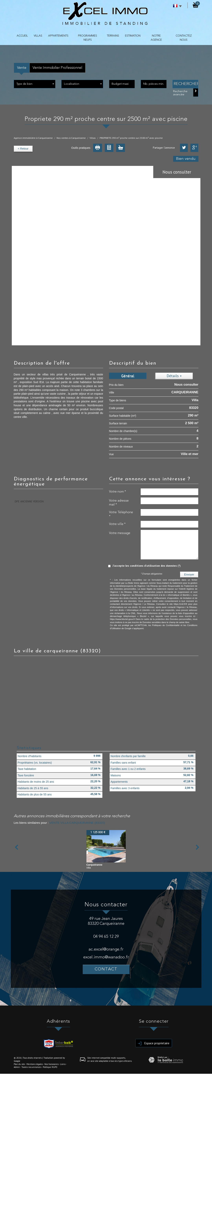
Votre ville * (117, 524)
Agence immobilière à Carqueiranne (33, 137)
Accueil (22, 35)
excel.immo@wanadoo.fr (106, 957)
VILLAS (38, 35)
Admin (17, 1067)
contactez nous (184, 37)
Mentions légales (35, 1064)
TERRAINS (113, 35)
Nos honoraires (51, 1064)
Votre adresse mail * (119, 502)
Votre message (119, 533)
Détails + (174, 375)
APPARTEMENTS (58, 35)
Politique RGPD (50, 1067)
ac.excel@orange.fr (106, 949)
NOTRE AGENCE (156, 37)
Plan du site (19, 1064)
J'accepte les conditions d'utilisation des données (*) (147, 565)
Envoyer (189, 574)
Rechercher (186, 84)
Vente (21, 68)
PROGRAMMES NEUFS (87, 37)
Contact (106, 969)
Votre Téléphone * (121, 514)
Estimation (132, 35)
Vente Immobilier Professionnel (57, 68)
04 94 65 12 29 (106, 937)
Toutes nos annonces (31, 1067)
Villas (93, 137)
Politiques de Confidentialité (166, 625)
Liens (62, 1064)
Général (127, 375)
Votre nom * (117, 491)
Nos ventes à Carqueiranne (71, 137)
